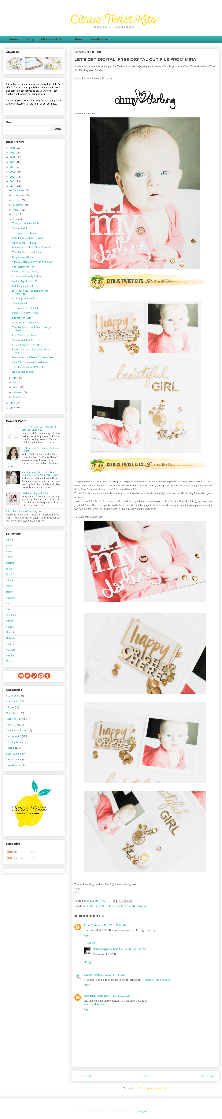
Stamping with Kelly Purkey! (27, 276)
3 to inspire (12, 695)
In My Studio (12, 701)
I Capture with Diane (23, 257)
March (16, 387)
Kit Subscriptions (53, 39)
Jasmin (9, 591)
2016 (13, 181)
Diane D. (10, 574)
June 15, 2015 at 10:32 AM (133, 949)
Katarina (10, 597)
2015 (13, 186)
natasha (10, 626)
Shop (78, 39)
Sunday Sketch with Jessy (25, 340)
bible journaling (14, 753)
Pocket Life (12, 724)
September (19, 204)
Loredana (11, 615)
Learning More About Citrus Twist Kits (32, 247)
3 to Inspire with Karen (24, 233)
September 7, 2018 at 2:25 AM (113, 995)
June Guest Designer (23, 371)
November (19, 195)
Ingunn (9, 586)
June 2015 (88, 906)
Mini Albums (12, 713)
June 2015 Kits (103, 906)
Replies (91, 942)
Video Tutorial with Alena (25, 322)
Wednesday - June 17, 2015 (26, 281)
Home (14, 39)
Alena (9, 545)
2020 (13, 162)
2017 (13, 176)
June (15, 219)
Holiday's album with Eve (25, 286)
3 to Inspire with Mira (23, 266)
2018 (13, 171)
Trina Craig (90, 925)
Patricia (10, 644)
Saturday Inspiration (16, 730)
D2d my (87, 974)
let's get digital (121, 906)
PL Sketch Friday (14, 718)
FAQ (30, 39)
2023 (13, 147)
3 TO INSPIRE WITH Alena (25, 344)
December (18, 190)
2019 (13, 167)
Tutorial (10, 747)
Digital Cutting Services (156, 979)
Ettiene (9, 580)
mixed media (13, 765)
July (15, 214)
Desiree (10, 562)
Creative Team (100, 39)
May (15, 377)
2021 (13, 157)
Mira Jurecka (138, 906)
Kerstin (9, 603)
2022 (13, 152)
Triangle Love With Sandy (25, 223)
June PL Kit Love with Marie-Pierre (29, 362)
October (17, 200)
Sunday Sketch (20, 228)
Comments (15, 858)
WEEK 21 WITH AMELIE (24, 242)
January (17, 397)
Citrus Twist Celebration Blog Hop (24, 511)
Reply (86, 935)
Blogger (142, 1111)
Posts (12, 852)
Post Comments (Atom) (153, 1088)
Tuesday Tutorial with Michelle (28, 367)
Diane (9, 568)
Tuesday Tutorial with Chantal (28, 252)
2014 (13, 403)
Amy (8, 551)
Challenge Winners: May (25, 298)
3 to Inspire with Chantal (25, 308)
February (18, 392)
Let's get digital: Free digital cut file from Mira (30, 292)
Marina (9, 620)
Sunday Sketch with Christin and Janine (32, 262)
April (15, 382)
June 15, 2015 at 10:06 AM (112, 925)
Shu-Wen (11, 650)
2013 (13, 408)
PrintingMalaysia (93, 1004)
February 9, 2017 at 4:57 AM (109, 974)
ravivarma (89, 995)
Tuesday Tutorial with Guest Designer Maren (32, 329)
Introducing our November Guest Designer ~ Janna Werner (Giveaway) (41, 474)
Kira (8, 609)
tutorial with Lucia (21, 317)
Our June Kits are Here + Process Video (32, 357)
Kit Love (10, 707)
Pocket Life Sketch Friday (25, 271)
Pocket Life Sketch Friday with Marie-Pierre (31, 351)
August (17, 209)
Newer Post (82, 1076)
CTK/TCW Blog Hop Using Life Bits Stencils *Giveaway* (40, 428)
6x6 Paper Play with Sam (35, 493)
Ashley (9, 557)
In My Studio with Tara (24, 335)
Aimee (9, 539)
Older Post (208, 1076)
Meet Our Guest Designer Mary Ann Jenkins (40, 449)
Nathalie (10, 632)
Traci (8, 661)
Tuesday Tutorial (15, 742)
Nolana (10, 638)
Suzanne (10, 655)
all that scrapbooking (105, 949)
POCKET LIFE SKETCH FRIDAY (27, 237)
